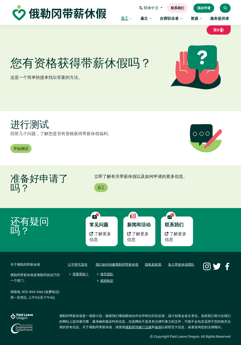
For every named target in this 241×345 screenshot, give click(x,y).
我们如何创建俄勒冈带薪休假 (117, 264)
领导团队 (106, 274)
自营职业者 (171, 18)
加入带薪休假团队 (181, 264)
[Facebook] (226, 266)
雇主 (146, 18)
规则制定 (106, 280)
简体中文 (149, 8)
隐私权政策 (153, 264)
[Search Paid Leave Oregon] (225, 8)
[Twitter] (216, 266)
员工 (126, 18)
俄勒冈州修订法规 (138, 327)
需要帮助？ (80, 274)
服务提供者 (219, 18)
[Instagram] (206, 266)
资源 (196, 18)
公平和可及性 (78, 264)
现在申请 (203, 8)
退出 (219, 31)
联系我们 (177, 8)
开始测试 (20, 148)
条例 (158, 327)
